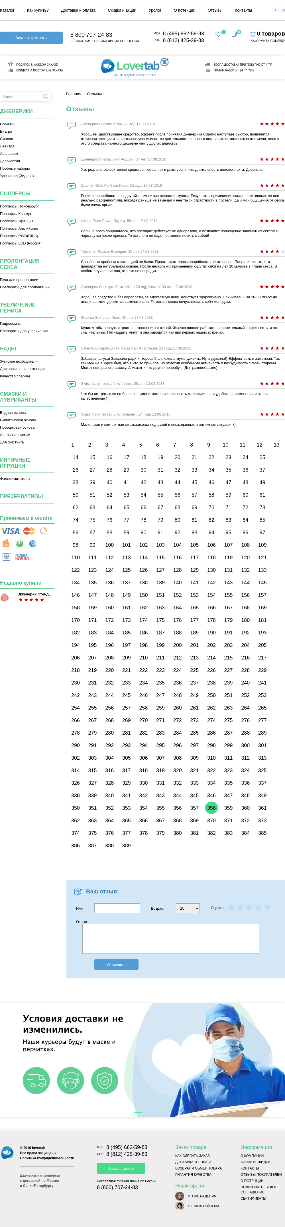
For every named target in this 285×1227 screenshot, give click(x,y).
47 (228, 482)
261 (194, 708)
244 (109, 695)
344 (177, 795)
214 (211, 658)
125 (126, 570)
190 (211, 633)
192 (245, 633)
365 (126, 820)
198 (143, 645)
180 (245, 620)
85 (262, 520)
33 (194, 470)
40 (109, 482)
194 (75, 645)
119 (228, 557)
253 (262, 695)
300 (245, 745)
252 (245, 695)
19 (160, 457)
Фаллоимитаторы (15, 478)
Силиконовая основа (18, 420)
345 (194, 795)
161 (126, 608)
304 (109, 758)
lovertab (38, 1148)
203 (228, 645)
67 (160, 507)
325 (262, 770)
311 (228, 758)
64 (109, 507)
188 (177, 633)
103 (160, 545)
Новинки (7, 124)
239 (228, 683)
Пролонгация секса (20, 264)
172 (109, 620)
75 (92, 520)
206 (75, 658)
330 (143, 783)
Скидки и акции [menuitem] (122, 10)
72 (245, 507)
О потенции (252, 1181)
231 (92, 683)
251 (228, 695)
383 (228, 833)
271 (160, 720)
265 (262, 708)
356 (177, 808)
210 (143, 658)
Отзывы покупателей (261, 1175)
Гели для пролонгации (19, 280)
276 (245, 720)
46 (211, 482)
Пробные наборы (15, 168)
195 (92, 645)
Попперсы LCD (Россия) (20, 243)
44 (177, 482)
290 (75, 745)
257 (126, 708)
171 (92, 620)
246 (143, 695)
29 (126, 470)
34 (211, 470)
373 (262, 820)
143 (228, 582)
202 (211, 645)
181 (262, 620)
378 (143, 833)
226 (211, 670)
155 (228, 595)
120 (245, 557)
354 (143, 808)
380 (177, 833)
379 (160, 833)
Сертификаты (253, 1199)
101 (126, 545)
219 (92, 670)
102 (143, 545)
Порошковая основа (17, 427)
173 (126, 620)
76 (109, 520)
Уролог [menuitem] (155, 10)
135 (92, 582)
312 (245, 758)
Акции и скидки (255, 1162)
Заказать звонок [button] (31, 37)
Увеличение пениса (17, 308)
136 (109, 582)
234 (143, 683)
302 (75, 758)
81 (194, 520)
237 (194, 683)
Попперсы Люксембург (19, 206)
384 (245, 833)
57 (194, 495)
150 (143, 595)
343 (160, 795)
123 (92, 570)
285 (194, 733)
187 (160, 633)
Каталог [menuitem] (7, 10)
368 (177, 820)
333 (194, 783)
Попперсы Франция (17, 221)
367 (160, 820)
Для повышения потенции (22, 369)
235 (160, 683)
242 (75, 695)
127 (160, 570)
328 (109, 783)
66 (143, 507)
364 (109, 820)
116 (177, 557)
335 (228, 783)
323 (228, 770)
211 (160, 658)
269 (126, 720)
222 (143, 670)
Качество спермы (15, 376)
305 (126, 758)
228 (245, 670)
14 (75, 457)
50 (75, 495)
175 (160, 620)
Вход (280, 10)
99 (92, 545)
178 (211, 620)
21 (194, 457)
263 (228, 708)
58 (211, 495)
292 (109, 745)
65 (126, 507)
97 (262, 532)
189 (194, 633)
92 (177, 532)
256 (109, 708)
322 (211, 770)
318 (143, 770)
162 (143, 608)
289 (262, 733)
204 (245, 645)
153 (194, 595)
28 (109, 470)
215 (228, 658)
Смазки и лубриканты (18, 397)
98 (75, 545)
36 (245, 470)
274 (211, 720)
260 (177, 708)
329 (126, 783)
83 (228, 520)
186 (143, 633)
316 (109, 770)
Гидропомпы (10, 323)
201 (194, 645)
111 (92, 557)
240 (245, 683)
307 (160, 758)
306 (143, 758)
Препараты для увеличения (24, 331)
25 (262, 457)
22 (211, 457)
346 (211, 795)
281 (126, 733)
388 (109, 845)
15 (92, 457)
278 (75, 733)
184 (109, 633)
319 (160, 770)
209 (126, 658)
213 (194, 658)
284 (177, 733)
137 (126, 582)
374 (75, 833)
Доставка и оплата (193, 1162)
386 (75, 845)
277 (262, 720)
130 (211, 570)
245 (126, 695)
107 (228, 545)
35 (228, 470)
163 (160, 608)
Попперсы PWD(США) (19, 236)
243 (92, 695)
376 (109, 833)
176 (177, 620)
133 (262, 570)
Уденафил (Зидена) (17, 176)
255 (92, 708)
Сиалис (6, 139)
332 (177, 783)
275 (228, 720)
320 (177, 770)
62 (75, 507)
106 (211, 545)
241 (262, 683)
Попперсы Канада (15, 213)
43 (160, 482)
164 (177, 608)
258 (143, 708)
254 (75, 708)
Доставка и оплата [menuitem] (78, 10)
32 (177, 470)
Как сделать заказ (192, 1156)
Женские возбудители (19, 361)
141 (194, 582)
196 (109, 645)
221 (126, 670)
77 (126, 520)
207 (92, 658)
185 (126, 633)
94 (211, 532)
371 (228, 820)
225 (194, 670)
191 (228, 633)
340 (109, 795)
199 (160, 645)
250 (211, 695)
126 (143, 570)
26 (75, 470)
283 (160, 733)
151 (160, 595)
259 (160, 708)
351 (92, 808)
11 (242, 445)
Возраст (175, 908)
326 (75, 783)
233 (126, 683)
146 (75, 595)
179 (228, 620)
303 (92, 758)
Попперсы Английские (19, 228)
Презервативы (21, 496)
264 (245, 708)
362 (75, 820)
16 (109, 457)
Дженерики (16, 111)
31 (160, 470)
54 (143, 495)
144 (245, 582)
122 (75, 570)
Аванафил (9, 153)
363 (92, 820)
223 (160, 670)
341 (126, 795)
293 (126, 745)
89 (126, 532)
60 (245, 495)
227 (228, 670)
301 (262, 745)
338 (75, 795)
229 (262, 670)
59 (228, 495)
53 (126, 495)
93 (194, 532)
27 (92, 470)
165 (194, 608)
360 (245, 808)
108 (245, 545)
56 (177, 495)
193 (262, 633)
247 (160, 695)
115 (160, 557)
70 (211, 507)
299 (228, 745)
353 (126, 808)
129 (194, 570)
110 (75, 557)
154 (211, 595)
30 (143, 470)
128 (177, 570)
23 (228, 457)
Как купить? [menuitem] (38, 10)
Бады (8, 349)
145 (262, 582)
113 (126, 557)
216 (245, 658)
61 (262, 495)
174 (143, 620)
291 (92, 745)
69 (194, 507)
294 (143, 745)
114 (143, 557)
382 (211, 833)
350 (75, 808)
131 (228, 570)
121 (262, 557)
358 (211, 808)
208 (109, 658)
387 (92, 845)
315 (92, 770)
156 (245, 595)
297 (194, 745)
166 (211, 608)
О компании (252, 1156)
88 (109, 532)
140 (177, 582)
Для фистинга (12, 442)
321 (194, 770)
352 (109, 808)
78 (143, 520)
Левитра (7, 146)
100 (109, 545)
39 (92, 482)
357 (194, 808)
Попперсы (15, 193)
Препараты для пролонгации (25, 287)
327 (92, 783)
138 (143, 582)
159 (92, 608)
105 (194, 545)
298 (211, 745)
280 (109, 733)
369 (194, 820)
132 (245, 570)
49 (262, 482)
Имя (108, 908)
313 (262, 758)
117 (194, 557)
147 (92, 595)
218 (75, 670)
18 (143, 457)
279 (92, 733)
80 (177, 520)
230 (75, 683)
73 (262, 507)
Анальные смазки (15, 435)
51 (92, 495)
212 (177, 658)
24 (245, 457)
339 (92, 795)
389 (126, 845)
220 (109, 670)
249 (194, 695)
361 (262, 808)
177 (194, 620)
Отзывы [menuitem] (215, 10)
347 (228, 795)
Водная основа (13, 412)
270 (143, 720)
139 (160, 582)
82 (211, 520)
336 (245, 783)
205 (262, 645)
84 (245, 520)
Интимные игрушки (15, 463)
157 (262, 595)
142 (211, 582)
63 (92, 507)
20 (177, 457)
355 (160, 808)
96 (245, 532)
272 (177, 720)
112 (109, 557)
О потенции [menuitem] (184, 10)
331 (160, 783)
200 (177, 645)
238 (211, 683)
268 (109, 720)
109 (262, 545)
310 (211, 758)
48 (245, 482)
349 (262, 795)
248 (177, 695)
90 (143, 532)
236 (177, 683)
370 (211, 820)
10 (226, 445)
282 (143, 733)
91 (160, 532)
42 (143, 482)
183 (92, 633)
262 (211, 708)
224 (177, 670)
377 (126, 833)
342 (143, 795)
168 (245, 608)
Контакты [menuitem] (243, 10)
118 (211, 557)
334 (211, 783)
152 (177, 595)
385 (262, 833)
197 (126, 645)
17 (126, 457)
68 (177, 507)
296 (177, 745)
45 (194, 482)
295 (160, 745)
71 (228, 507)
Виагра (6, 131)
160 (109, 608)
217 (262, 658)
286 (211, 733)
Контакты (250, 1168)
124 (109, 570)
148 (109, 595)
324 (245, 770)
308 (177, 758)
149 (126, 595)
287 (228, 733)
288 (245, 733)
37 (262, 470)
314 (75, 770)
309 (194, 758)
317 (126, 770)
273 (194, 720)
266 (75, 720)
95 (228, 532)
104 (177, 545)
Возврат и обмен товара (198, 1168)
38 (75, 482)
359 (228, 808)
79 (160, 520)
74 (75, 520)
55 (160, 495)
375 (92, 833)
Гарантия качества (193, 1175)
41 (126, 482)
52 (109, 495)
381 (194, 833)
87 (92, 532)
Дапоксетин (10, 161)
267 (92, 720)
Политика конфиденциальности (47, 1158)
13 (276, 445)
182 (75, 633)
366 (143, 820)
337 (262, 783)
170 (75, 620)
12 (259, 445)
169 (262, 608)
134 (75, 582)
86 (75, 532)
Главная (73, 94)
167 (228, 608)
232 (109, 683)
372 (245, 820)
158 (75, 608)
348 (245, 795)
